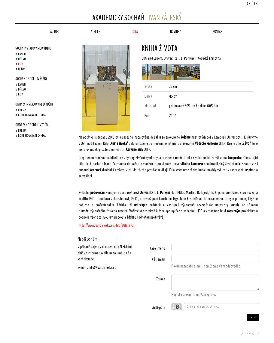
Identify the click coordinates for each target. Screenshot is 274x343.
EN (256, 3)
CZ (248, 3)
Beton (21, 68)
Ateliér (96, 31)
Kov (20, 64)
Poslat (253, 317)
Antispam (158, 307)
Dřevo (22, 59)
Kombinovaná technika (32, 115)
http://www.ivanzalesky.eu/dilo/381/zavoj (106, 225)
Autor (54, 31)
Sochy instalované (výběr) (33, 48)
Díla (135, 31)
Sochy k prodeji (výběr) (31, 78)
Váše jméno (157, 248)
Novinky (175, 31)
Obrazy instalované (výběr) (34, 104)
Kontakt (218, 31)
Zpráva (160, 279)
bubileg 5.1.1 (252, 333)
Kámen (22, 54)
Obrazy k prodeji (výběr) (32, 124)
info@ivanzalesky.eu (102, 267)
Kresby (22, 110)
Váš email (158, 259)
